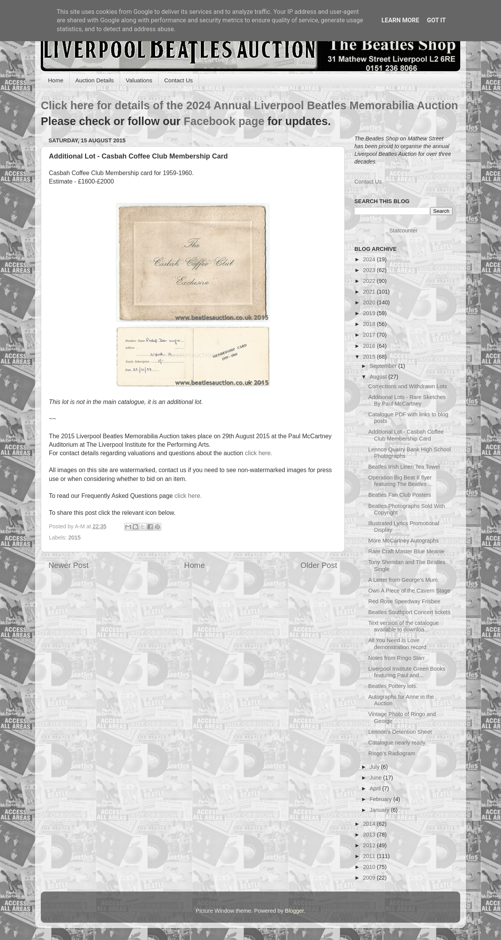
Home (55, 80)
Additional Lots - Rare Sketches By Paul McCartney (407, 400)
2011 (370, 856)
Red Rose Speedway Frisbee (404, 601)
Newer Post (68, 565)
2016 (370, 346)
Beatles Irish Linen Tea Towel (404, 467)
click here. (258, 453)
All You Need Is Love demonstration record (397, 643)
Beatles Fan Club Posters (399, 495)
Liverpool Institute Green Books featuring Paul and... (407, 672)
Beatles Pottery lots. (393, 686)
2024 (370, 259)
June (376, 778)
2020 (370, 302)
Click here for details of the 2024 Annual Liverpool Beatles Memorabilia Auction (249, 105)
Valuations (139, 80)
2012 (370, 845)
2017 (370, 335)
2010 (370, 867)
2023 (370, 270)
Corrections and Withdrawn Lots (407, 386)
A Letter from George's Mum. (403, 580)
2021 (370, 292)
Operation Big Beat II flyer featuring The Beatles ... (400, 480)
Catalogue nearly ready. (397, 743)
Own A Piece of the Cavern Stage (409, 591)
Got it (436, 20)
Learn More (400, 20)
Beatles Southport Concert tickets (409, 612)
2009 (370, 878)
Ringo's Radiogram (391, 753)
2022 (370, 281)
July (375, 767)
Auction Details (94, 80)
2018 (370, 324)
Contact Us (178, 80)
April (376, 788)
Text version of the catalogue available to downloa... (403, 626)
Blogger (294, 911)
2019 (370, 313)
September (384, 366)
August (379, 377)
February (382, 799)
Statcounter (403, 230)
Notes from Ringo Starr (396, 658)
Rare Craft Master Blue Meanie (406, 551)
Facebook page (224, 121)
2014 (370, 824)
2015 (74, 537)
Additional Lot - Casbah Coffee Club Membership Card (406, 435)
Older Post (319, 565)
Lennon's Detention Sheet (400, 732)
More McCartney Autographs (403, 541)
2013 (370, 834)
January (380, 810)
